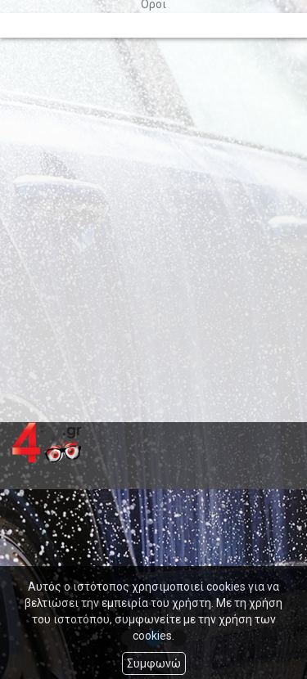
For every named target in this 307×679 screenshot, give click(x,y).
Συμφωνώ (154, 663)
